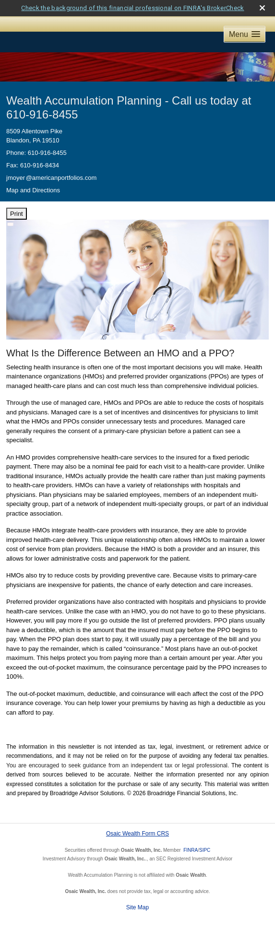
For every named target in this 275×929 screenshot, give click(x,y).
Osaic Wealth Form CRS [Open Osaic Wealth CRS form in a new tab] (137, 833)
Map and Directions (33, 190)
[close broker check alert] (262, 8)
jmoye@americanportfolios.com (51, 177)
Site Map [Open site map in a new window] (137, 907)
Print (16, 213)
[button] (244, 34)
